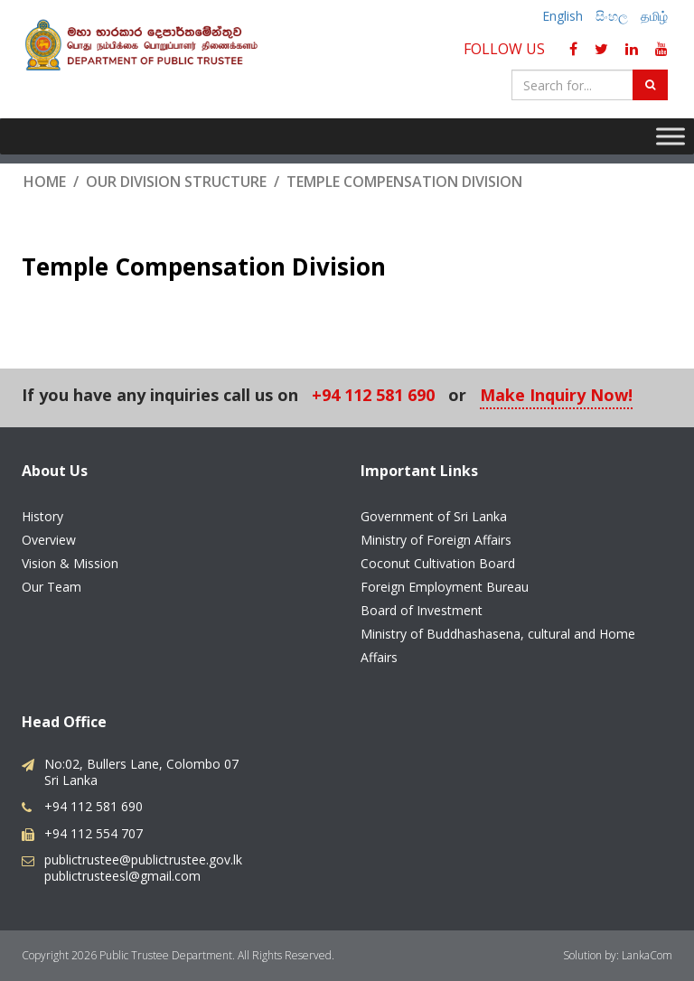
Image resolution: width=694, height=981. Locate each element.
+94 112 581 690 (373, 396)
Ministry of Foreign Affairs (436, 539)
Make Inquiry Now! (556, 396)
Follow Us (508, 49)
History (42, 516)
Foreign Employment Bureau (445, 586)
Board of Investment (422, 610)
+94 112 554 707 (93, 833)
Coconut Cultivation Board (438, 563)
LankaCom (647, 955)
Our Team (51, 586)
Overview (49, 539)
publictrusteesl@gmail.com (122, 875)
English (562, 15)
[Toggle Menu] (670, 136)
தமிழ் (654, 15)
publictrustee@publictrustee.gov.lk (143, 859)
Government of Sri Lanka (434, 516)
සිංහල (612, 15)
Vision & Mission (70, 563)
